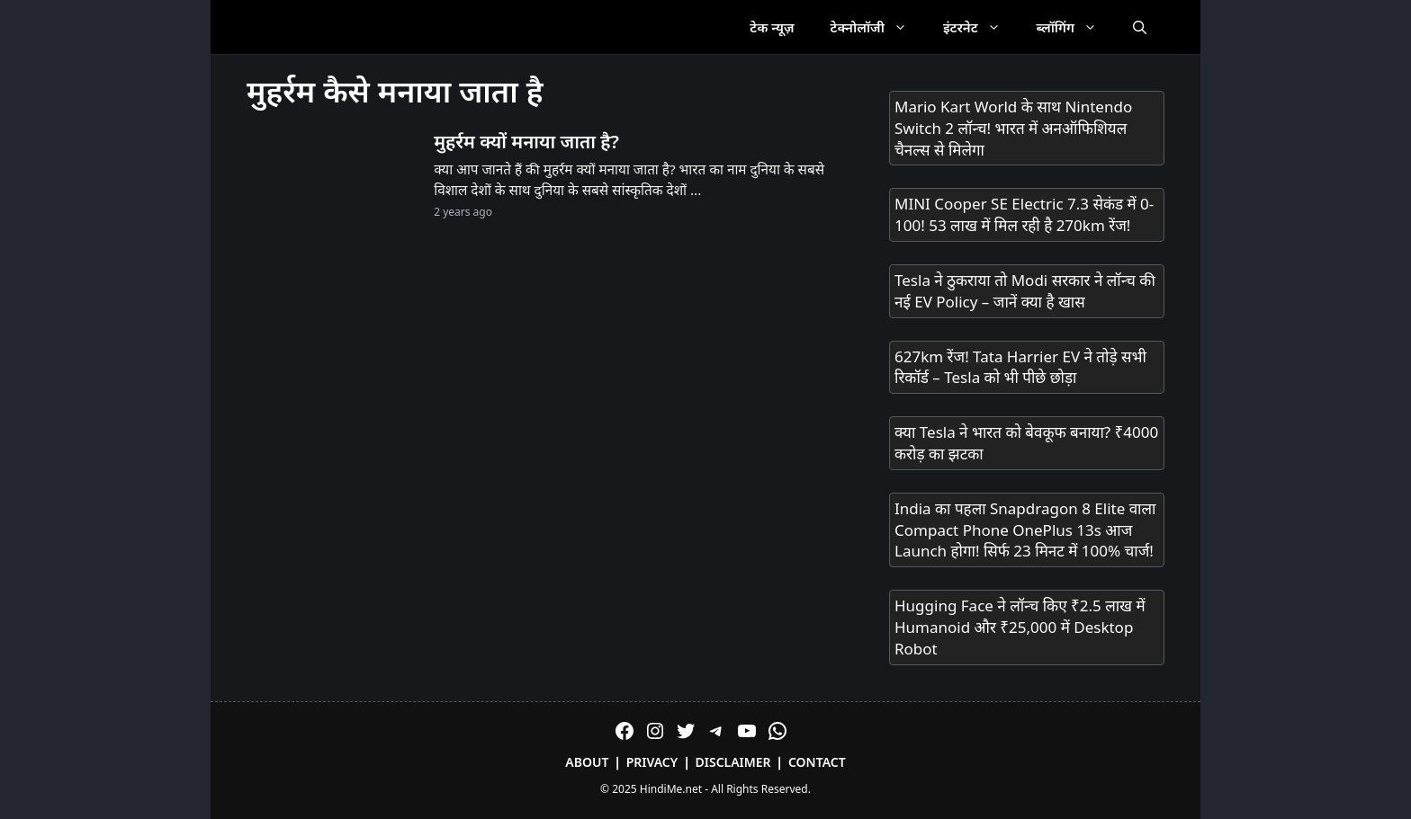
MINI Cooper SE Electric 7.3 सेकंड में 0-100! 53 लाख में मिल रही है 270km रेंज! (1024, 214)
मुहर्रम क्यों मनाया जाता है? (526, 141)
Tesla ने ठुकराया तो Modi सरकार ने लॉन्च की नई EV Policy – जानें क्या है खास (1024, 291)
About (586, 761)
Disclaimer (733, 761)
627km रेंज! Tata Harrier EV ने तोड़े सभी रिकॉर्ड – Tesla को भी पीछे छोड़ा (1020, 367)
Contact (817, 761)
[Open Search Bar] (1139, 27)
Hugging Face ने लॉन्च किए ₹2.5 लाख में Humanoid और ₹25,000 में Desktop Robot (1020, 627)
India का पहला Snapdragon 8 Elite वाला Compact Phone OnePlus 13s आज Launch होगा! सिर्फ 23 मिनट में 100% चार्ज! (1024, 530)
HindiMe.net (671, 789)
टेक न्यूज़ (772, 27)
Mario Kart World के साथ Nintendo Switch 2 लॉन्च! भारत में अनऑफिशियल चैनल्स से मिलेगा (1013, 128)
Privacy (652, 761)
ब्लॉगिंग (1076, 27)
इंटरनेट (981, 27)
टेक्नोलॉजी (878, 27)
